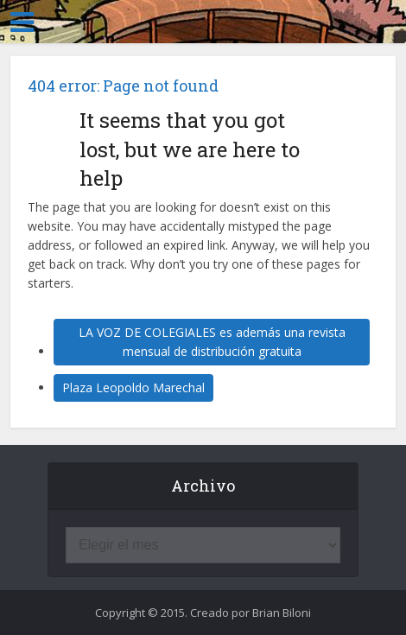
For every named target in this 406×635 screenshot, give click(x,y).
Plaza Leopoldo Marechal (133, 387)
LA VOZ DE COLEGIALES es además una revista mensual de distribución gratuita (212, 341)
